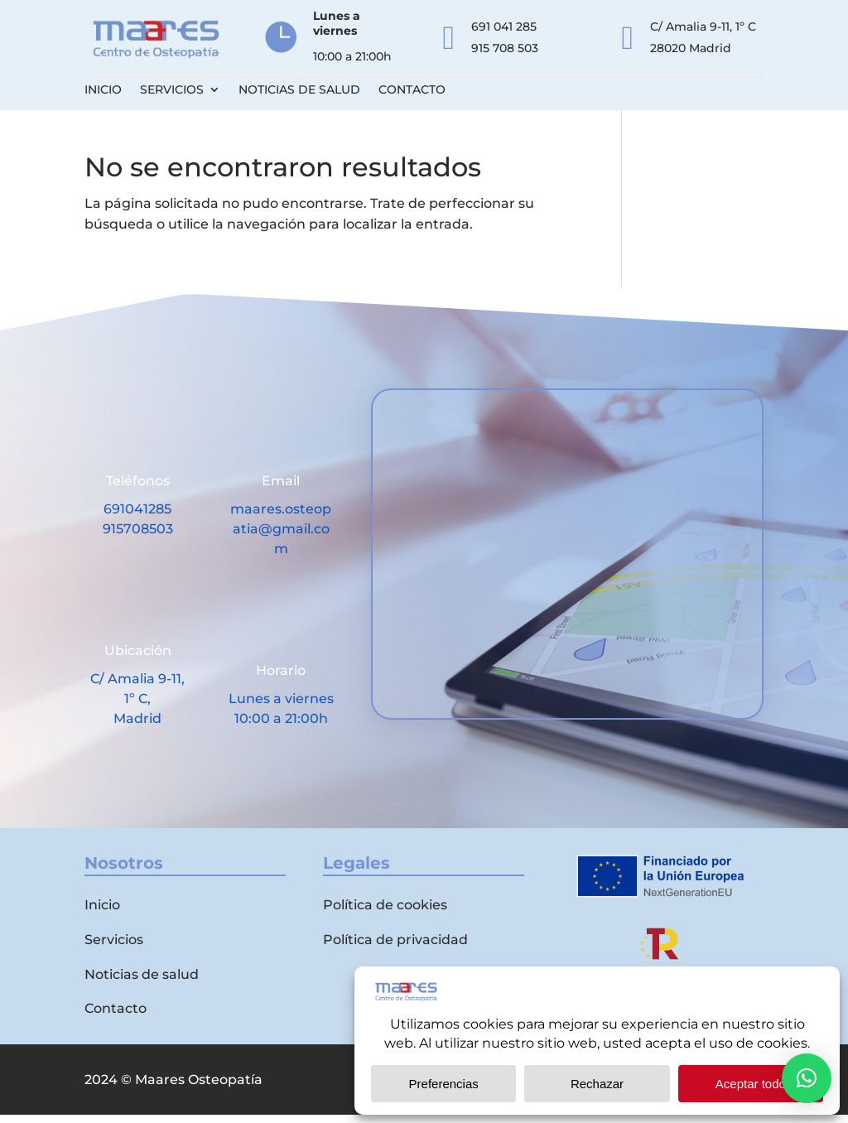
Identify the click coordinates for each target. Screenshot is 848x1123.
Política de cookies (385, 913)
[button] (806, 1078)
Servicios (172, 90)
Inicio (103, 90)
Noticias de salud (299, 90)
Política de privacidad (395, 948)
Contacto (412, 90)
